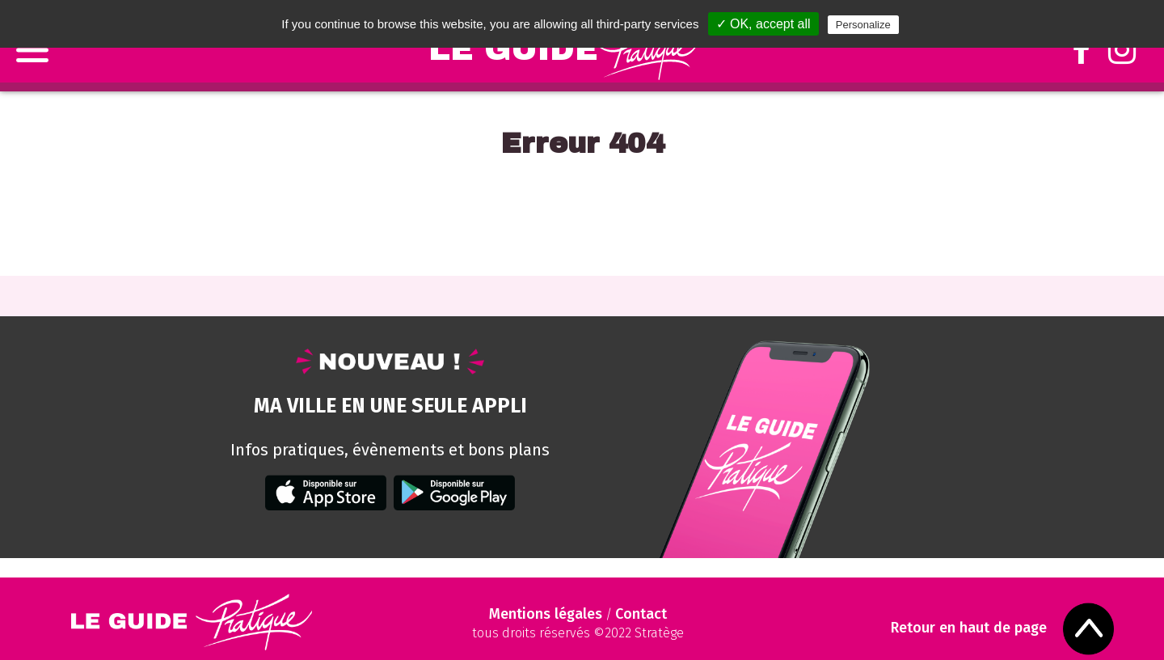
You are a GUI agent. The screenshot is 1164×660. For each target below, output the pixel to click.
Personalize (863, 25)
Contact (641, 614)
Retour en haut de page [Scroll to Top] (969, 628)
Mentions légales (545, 614)
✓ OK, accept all (763, 24)
